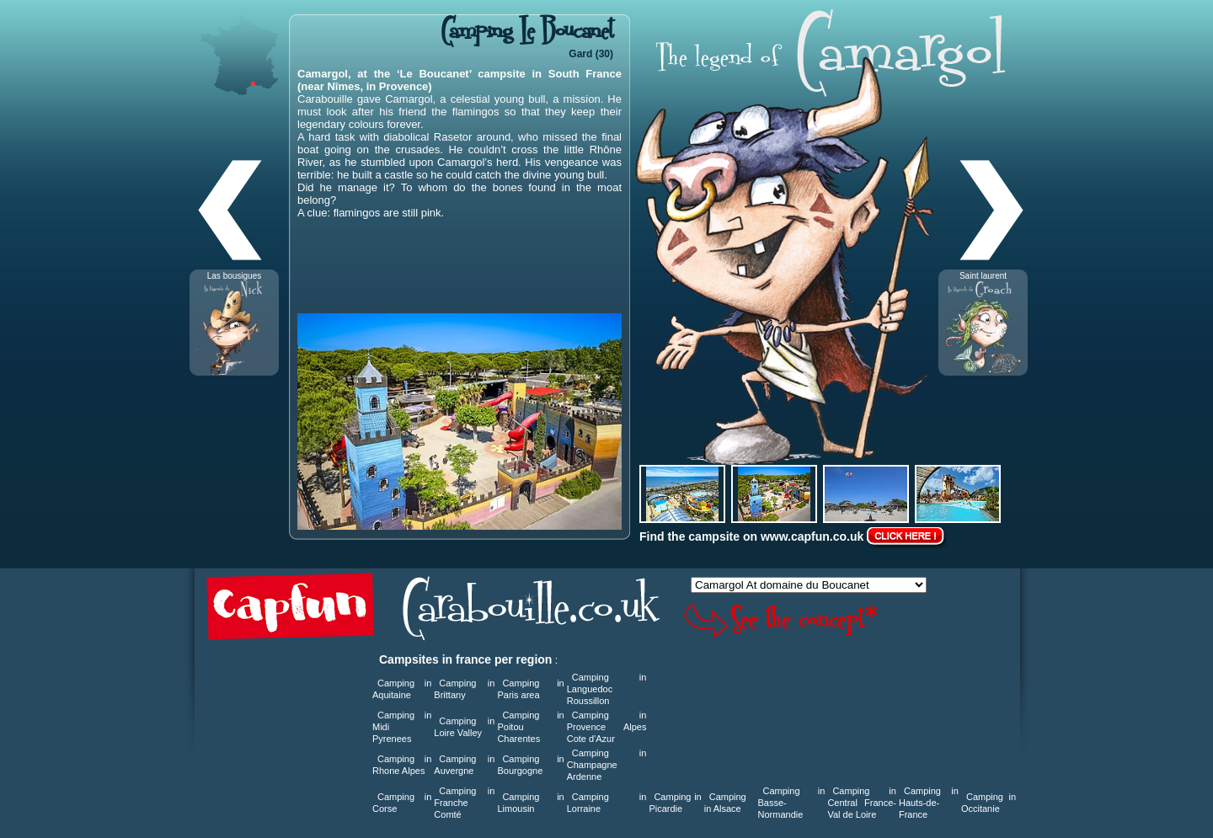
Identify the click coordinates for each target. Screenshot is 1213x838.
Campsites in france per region (465, 659)
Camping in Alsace (725, 803)
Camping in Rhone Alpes (401, 765)
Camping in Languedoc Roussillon (607, 689)
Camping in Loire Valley (464, 727)
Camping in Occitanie (988, 803)
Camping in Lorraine (607, 803)
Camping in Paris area (530, 689)
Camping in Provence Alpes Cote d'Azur (607, 727)
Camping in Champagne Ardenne (607, 765)
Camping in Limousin (530, 803)
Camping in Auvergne (464, 765)
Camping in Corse (401, 803)
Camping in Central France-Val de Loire (861, 802)
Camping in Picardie (675, 803)
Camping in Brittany (464, 689)
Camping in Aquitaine (401, 689)
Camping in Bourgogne (530, 765)
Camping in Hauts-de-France (929, 802)
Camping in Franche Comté (464, 802)
